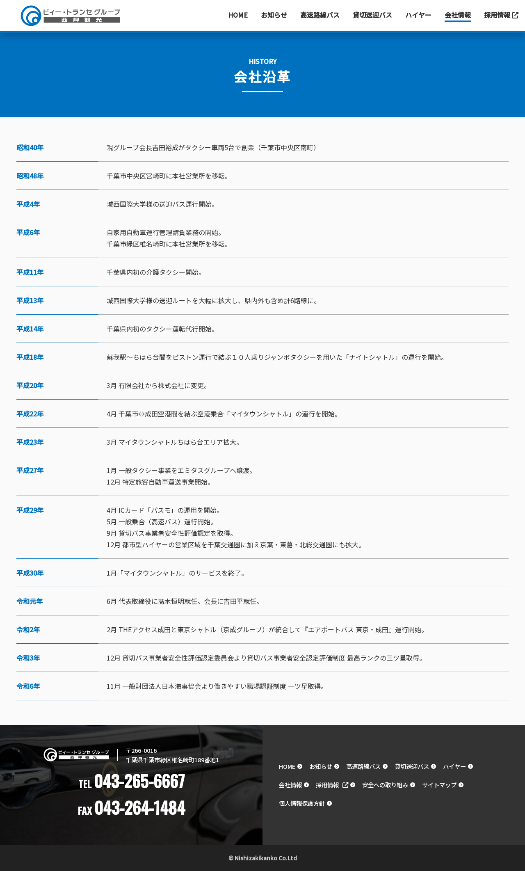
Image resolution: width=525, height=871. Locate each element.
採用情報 (501, 15)
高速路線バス (320, 15)
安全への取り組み (385, 784)
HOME (287, 766)
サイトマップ (439, 784)
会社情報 (458, 15)
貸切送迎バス (372, 15)
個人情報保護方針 (302, 803)
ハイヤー (418, 15)
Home (238, 15)
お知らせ (274, 15)
